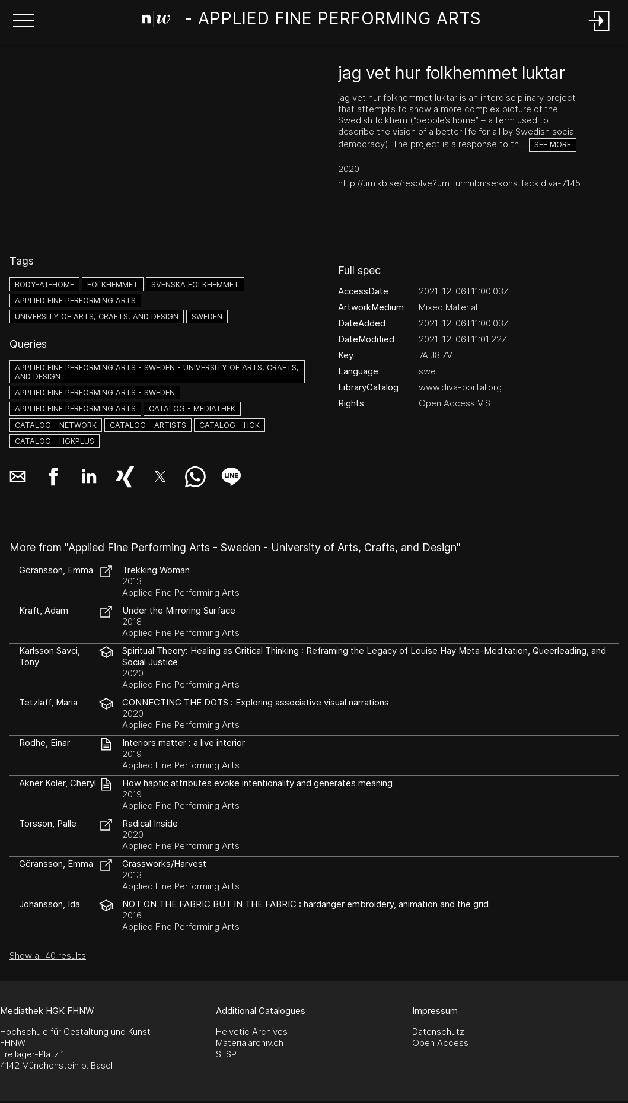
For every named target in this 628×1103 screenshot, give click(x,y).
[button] (23, 22)
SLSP (226, 1054)
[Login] (599, 31)
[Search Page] (312, 21)
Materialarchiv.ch (249, 1042)
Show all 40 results (47, 955)
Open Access (440, 1042)
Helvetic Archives (252, 1031)
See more (552, 144)
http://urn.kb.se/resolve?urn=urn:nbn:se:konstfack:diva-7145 (459, 183)
